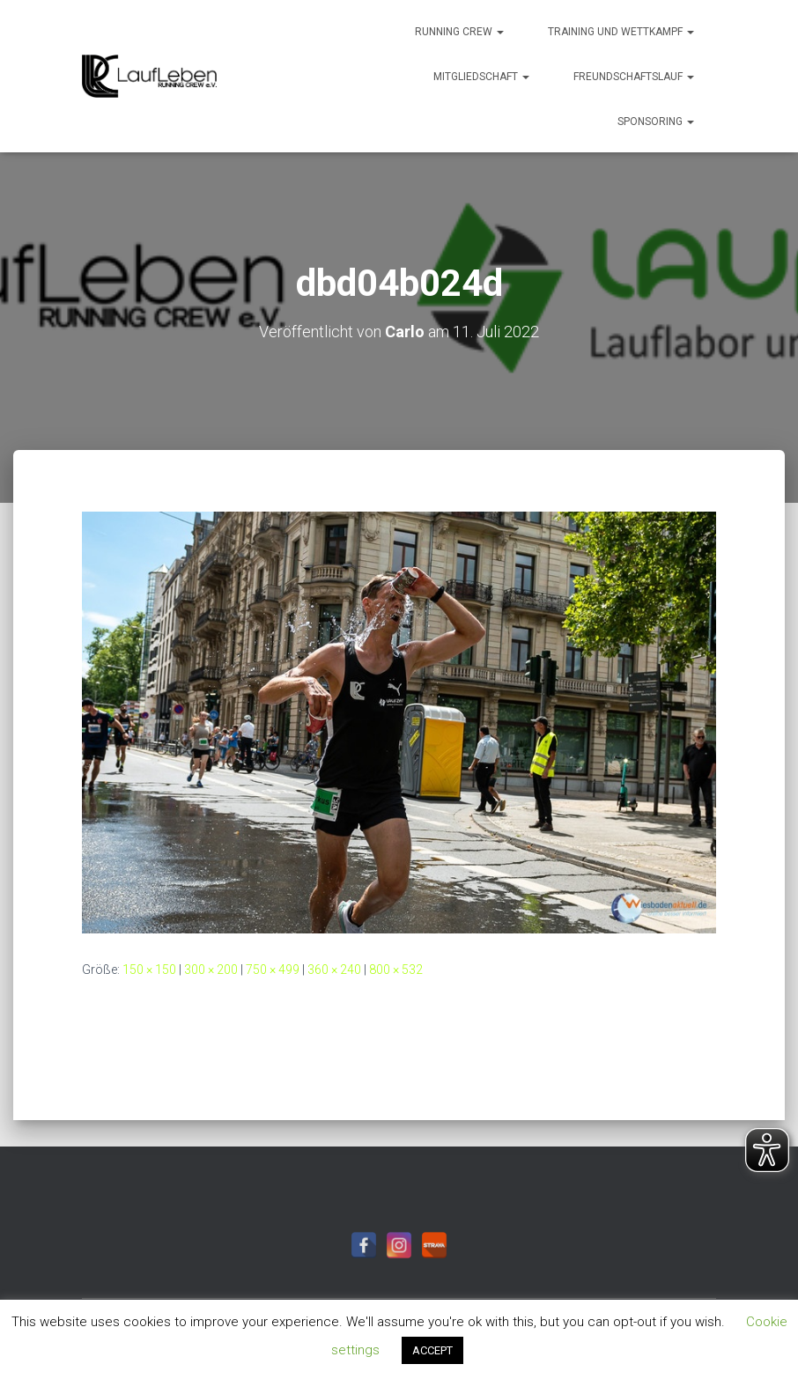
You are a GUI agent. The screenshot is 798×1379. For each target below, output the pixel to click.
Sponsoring (655, 121)
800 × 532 (396, 969)
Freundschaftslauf (633, 76)
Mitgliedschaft (481, 76)
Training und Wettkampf (621, 32)
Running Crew (459, 32)
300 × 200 (211, 969)
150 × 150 (149, 969)
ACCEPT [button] (432, 1350)
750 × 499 (272, 969)
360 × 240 (334, 969)
